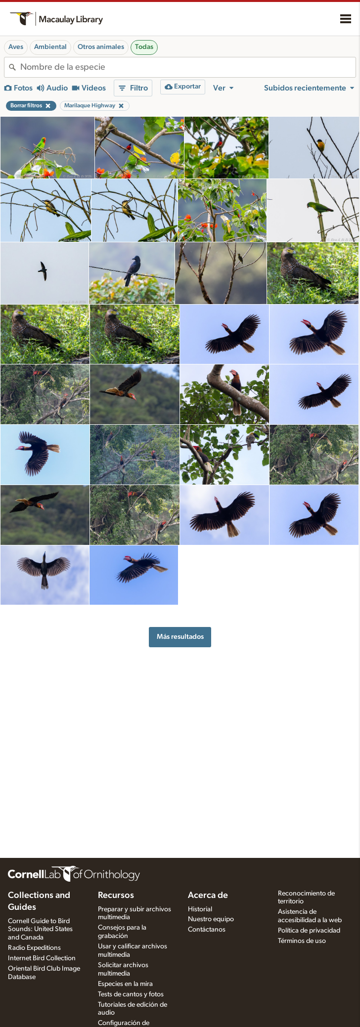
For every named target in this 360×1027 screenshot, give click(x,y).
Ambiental (50, 47)
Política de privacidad (309, 930)
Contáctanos (206, 929)
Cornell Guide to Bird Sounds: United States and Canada (40, 929)
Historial (200, 909)
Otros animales (101, 47)
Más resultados (180, 636)
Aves (15, 47)
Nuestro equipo (211, 919)
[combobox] (188, 67)
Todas (144, 47)
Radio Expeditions (34, 947)
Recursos (116, 895)
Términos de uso (302, 941)
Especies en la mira (125, 984)
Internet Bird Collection (42, 958)
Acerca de (208, 895)
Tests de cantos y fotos (131, 994)
